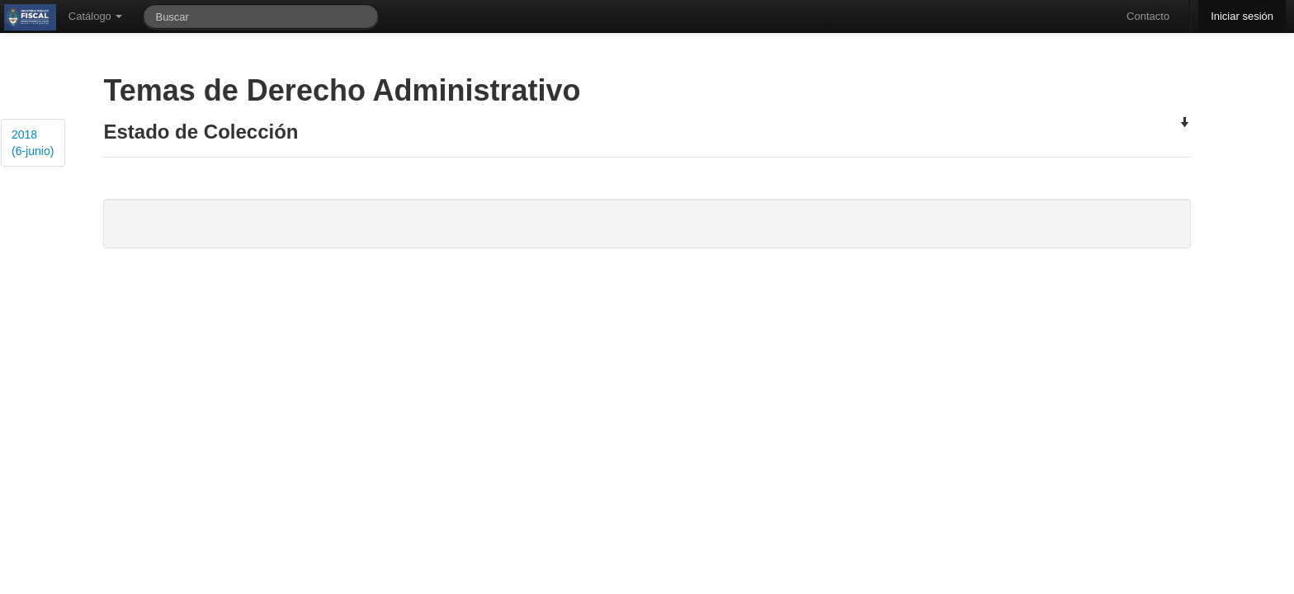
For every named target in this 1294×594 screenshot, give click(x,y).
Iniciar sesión (1242, 16)
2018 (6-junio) (33, 143)
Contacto (1147, 16)
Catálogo (95, 16)
